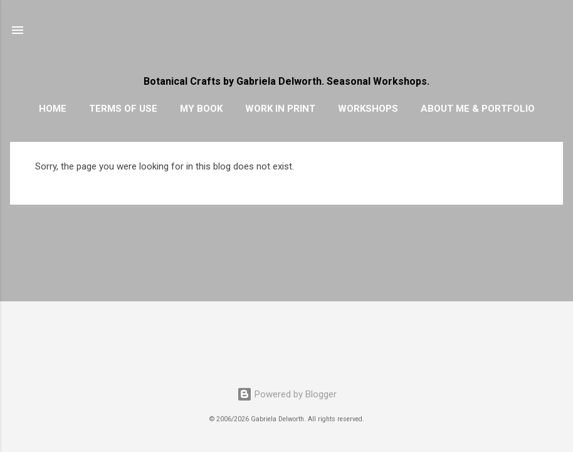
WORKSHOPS (368, 108)
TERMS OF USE (123, 108)
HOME (52, 108)
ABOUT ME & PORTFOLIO (478, 108)
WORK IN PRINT (280, 108)
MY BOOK (201, 108)
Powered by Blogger (287, 394)
